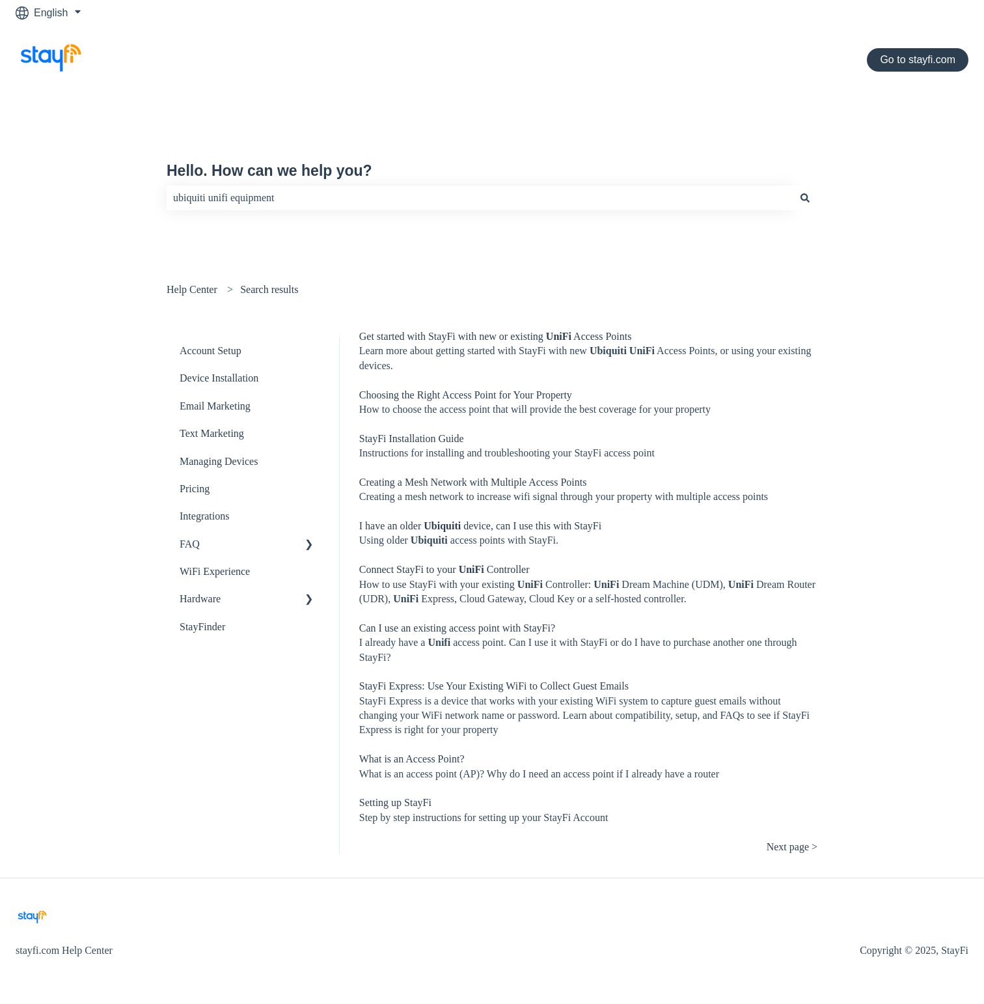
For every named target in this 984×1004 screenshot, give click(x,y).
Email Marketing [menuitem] (215, 405)
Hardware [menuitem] (200, 598)
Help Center (192, 289)
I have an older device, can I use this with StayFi (480, 525)
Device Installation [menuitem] (219, 377)
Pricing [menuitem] (195, 488)
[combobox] (480, 198)
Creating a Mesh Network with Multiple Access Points (473, 482)
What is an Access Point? (412, 758)
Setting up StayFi (395, 802)
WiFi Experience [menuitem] (215, 571)
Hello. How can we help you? (269, 170)
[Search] (805, 198)
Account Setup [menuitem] (210, 350)
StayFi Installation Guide (411, 438)
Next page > (792, 846)
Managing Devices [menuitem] (219, 461)
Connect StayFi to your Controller (444, 569)
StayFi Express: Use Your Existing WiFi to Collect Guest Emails (494, 685)
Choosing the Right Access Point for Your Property (465, 394)
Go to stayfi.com (917, 59)
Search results (269, 289)
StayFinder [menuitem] (202, 626)
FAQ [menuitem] (190, 544)
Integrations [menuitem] (204, 516)
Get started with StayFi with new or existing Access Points (495, 336)
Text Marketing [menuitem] (212, 433)
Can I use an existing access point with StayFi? (457, 628)
